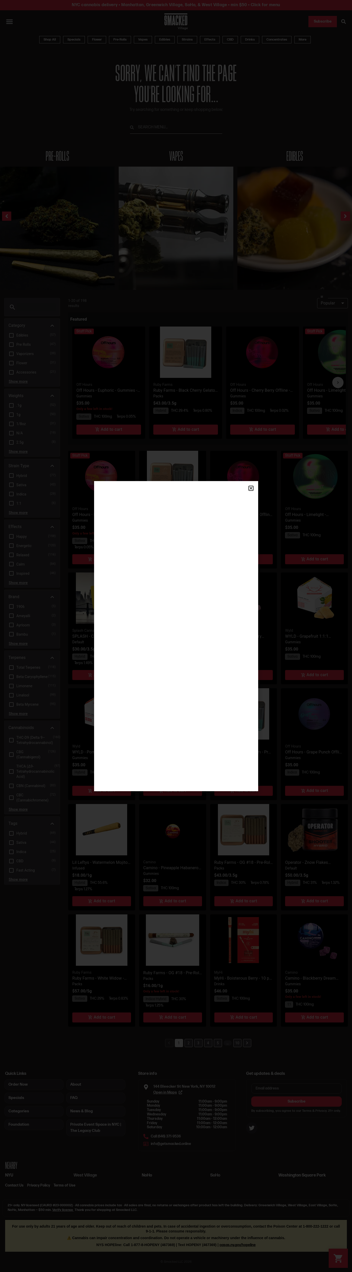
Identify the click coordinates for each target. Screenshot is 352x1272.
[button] (251, 488)
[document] (176, 636)
